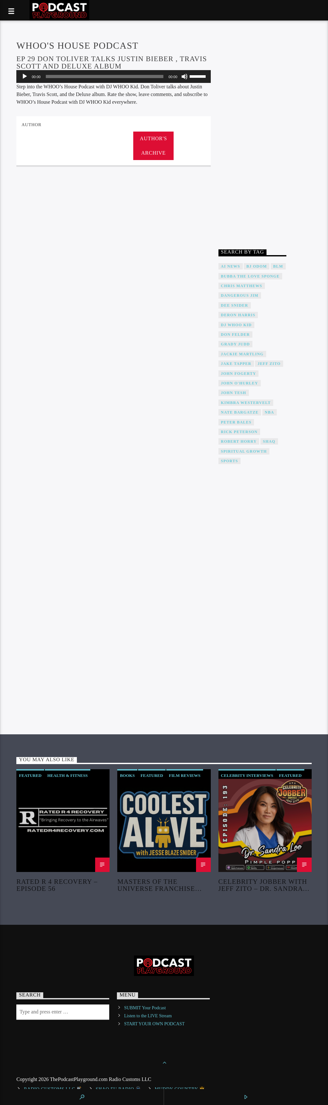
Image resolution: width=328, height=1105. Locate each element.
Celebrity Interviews (247, 775)
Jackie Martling (242, 354)
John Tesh (233, 393)
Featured (30, 775)
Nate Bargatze (240, 412)
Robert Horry (239, 441)
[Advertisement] (252, 137)
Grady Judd (235, 344)
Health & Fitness (67, 775)
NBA (269, 412)
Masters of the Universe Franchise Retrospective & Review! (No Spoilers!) (160, 884)
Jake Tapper (236, 363)
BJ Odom (256, 266)
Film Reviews (185, 775)
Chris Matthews (241, 286)
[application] (113, 76)
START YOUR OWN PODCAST (154, 1023)
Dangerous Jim (239, 295)
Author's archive (153, 146)
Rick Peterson (239, 432)
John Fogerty (238, 373)
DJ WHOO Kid (236, 325)
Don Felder (235, 334)
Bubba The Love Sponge (250, 276)
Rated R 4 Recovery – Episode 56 (56, 884)
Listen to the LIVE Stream (148, 1015)
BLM (278, 266)
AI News (230, 266)
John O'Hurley (239, 383)
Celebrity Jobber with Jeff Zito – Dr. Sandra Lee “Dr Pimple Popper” (262, 884)
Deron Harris (238, 315)
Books (127, 775)
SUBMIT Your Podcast (145, 1007)
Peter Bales (236, 422)
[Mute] (184, 76)
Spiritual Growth (244, 451)
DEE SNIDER (234, 305)
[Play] (24, 76)
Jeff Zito (269, 363)
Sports (229, 461)
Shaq (269, 441)
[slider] (104, 76)
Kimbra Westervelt (246, 402)
